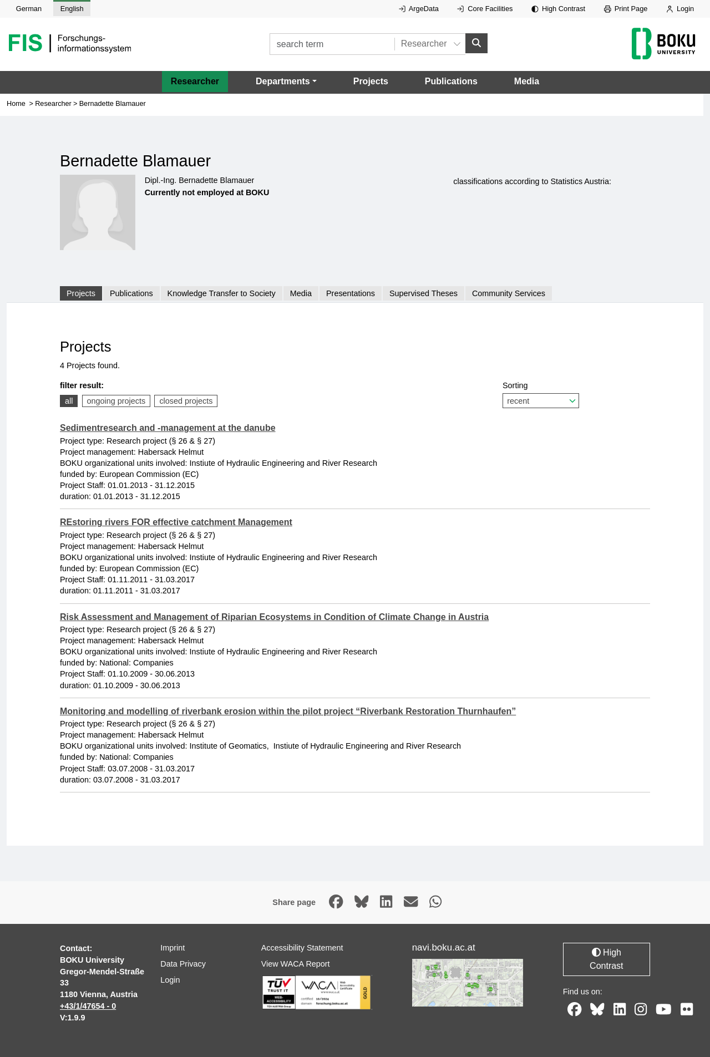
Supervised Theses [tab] (423, 293)
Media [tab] (301, 293)
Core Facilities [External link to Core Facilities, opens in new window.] (485, 8)
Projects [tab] (81, 293)
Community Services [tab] (508, 293)
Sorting (541, 394)
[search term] (332, 44)
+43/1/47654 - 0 (88, 1006)
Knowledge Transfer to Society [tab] (222, 293)
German (29, 8)
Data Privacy (183, 963)
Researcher (195, 81)
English (72, 8)
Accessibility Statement (302, 947)
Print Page (626, 8)
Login (680, 8)
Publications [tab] (131, 293)
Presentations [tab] (350, 293)
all (69, 401)
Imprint (172, 947)
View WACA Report (295, 963)
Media (526, 81)
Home (16, 103)
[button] (286, 81)
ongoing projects (116, 401)
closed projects (185, 401)
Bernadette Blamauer (112, 103)
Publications (451, 81)
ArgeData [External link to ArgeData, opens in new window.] (419, 8)
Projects (370, 81)
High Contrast (558, 8)
